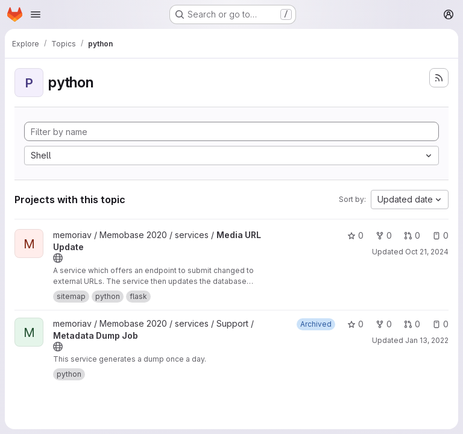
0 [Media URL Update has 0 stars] (355, 235)
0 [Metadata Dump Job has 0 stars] (355, 324)
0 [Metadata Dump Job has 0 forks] (384, 324)
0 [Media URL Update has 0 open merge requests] (412, 235)
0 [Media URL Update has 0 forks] (384, 235)
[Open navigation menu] (35, 14)
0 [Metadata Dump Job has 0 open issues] (440, 324)
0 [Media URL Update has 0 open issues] (440, 235)
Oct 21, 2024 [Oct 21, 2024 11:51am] (427, 251)
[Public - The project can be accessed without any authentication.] (58, 258)
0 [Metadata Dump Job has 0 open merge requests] (412, 324)
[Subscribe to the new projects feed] (439, 77)
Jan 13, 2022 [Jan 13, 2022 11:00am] (427, 340)
